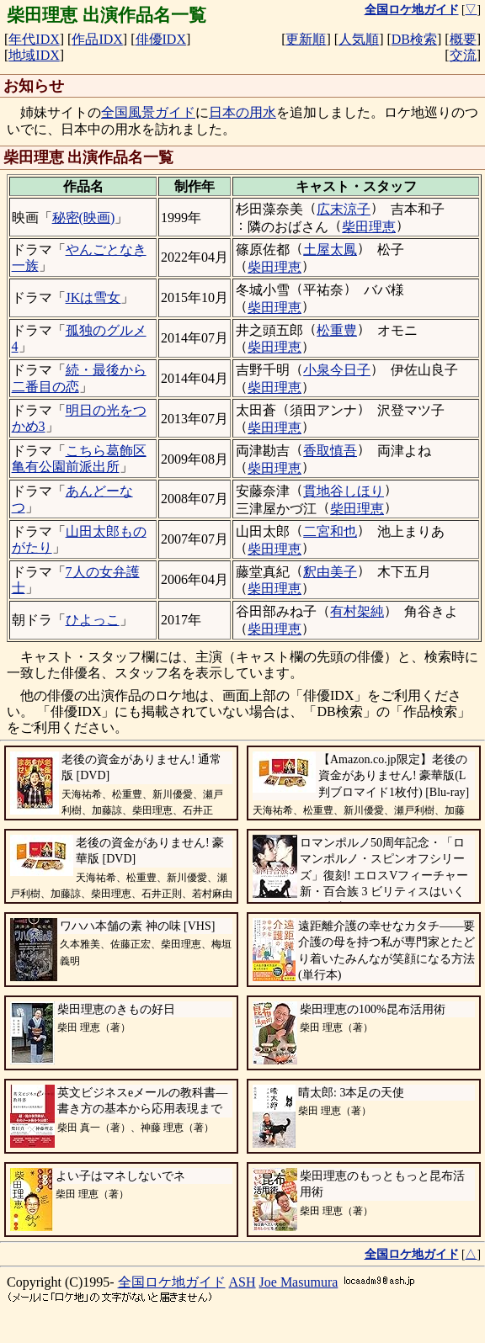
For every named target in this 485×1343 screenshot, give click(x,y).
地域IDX (33, 55)
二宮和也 (330, 531)
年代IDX (33, 39)
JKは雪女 (93, 297)
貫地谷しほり (343, 491)
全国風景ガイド (148, 112)
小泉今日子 (336, 370)
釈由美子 (330, 572)
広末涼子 (343, 209)
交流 (463, 55)
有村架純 (357, 611)
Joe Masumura (298, 1282)
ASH (242, 1282)
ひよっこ (93, 620)
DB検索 (414, 39)
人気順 (358, 39)
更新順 (305, 39)
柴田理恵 (369, 227)
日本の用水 (242, 112)
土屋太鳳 (330, 249)
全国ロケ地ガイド (172, 1282)
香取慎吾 (330, 450)
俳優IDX (161, 39)
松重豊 (337, 330)
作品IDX (97, 39)
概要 (463, 39)
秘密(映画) (83, 217)
